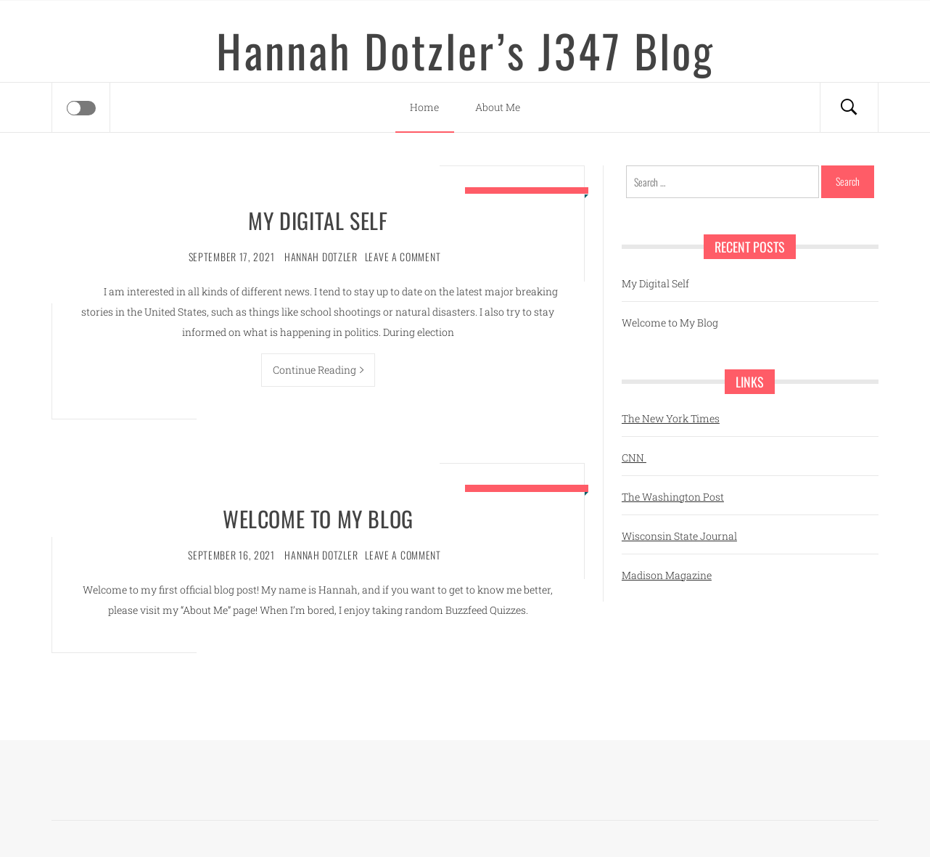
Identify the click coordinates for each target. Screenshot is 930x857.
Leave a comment (403, 256)
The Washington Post (673, 497)
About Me (497, 107)
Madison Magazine (667, 575)
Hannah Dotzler (321, 256)
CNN (634, 457)
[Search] (849, 107)
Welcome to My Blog (318, 518)
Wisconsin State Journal (679, 536)
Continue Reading (318, 370)
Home (424, 107)
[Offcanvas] (81, 108)
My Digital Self (317, 220)
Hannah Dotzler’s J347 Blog (465, 50)
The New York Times (671, 418)
